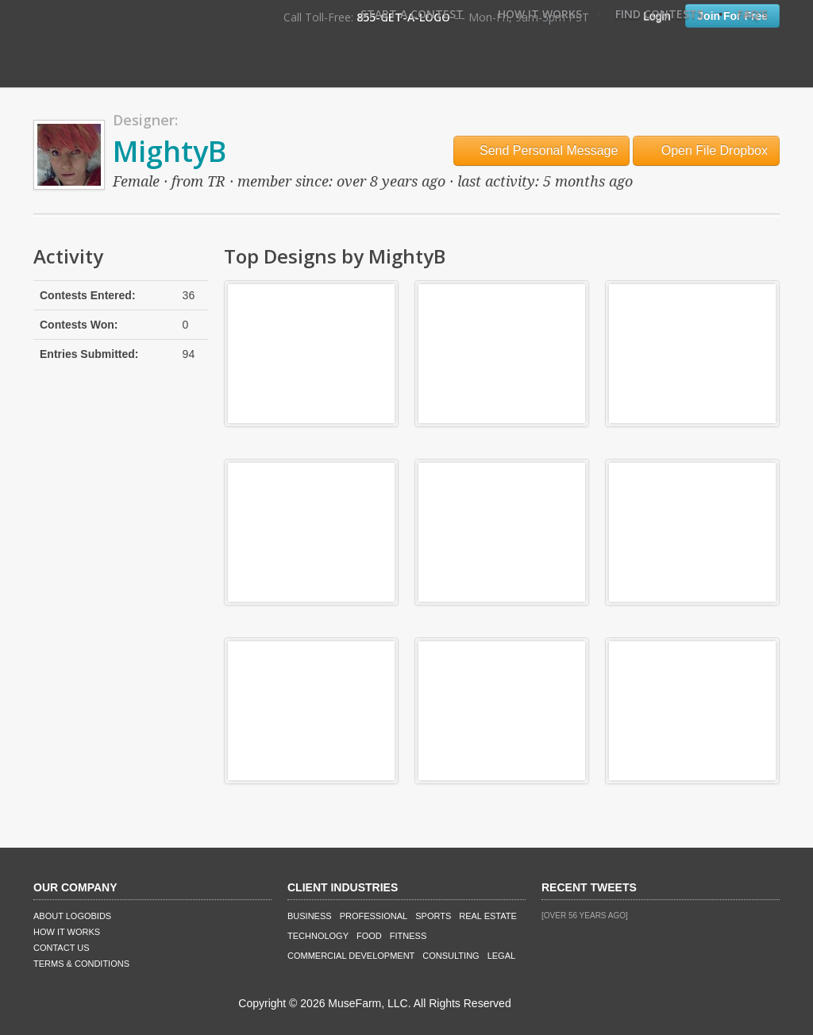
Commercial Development (350, 955)
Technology (318, 936)
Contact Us (61, 947)
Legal (501, 955)
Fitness (408, 936)
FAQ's (753, 13)
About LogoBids (72, 916)
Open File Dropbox (706, 150)
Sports (433, 916)
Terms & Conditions (81, 963)
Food (369, 936)
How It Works (540, 13)
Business (309, 916)
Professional (374, 916)
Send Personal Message (541, 150)
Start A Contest (412, 13)
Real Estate (488, 916)
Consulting (450, 955)
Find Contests (659, 13)
